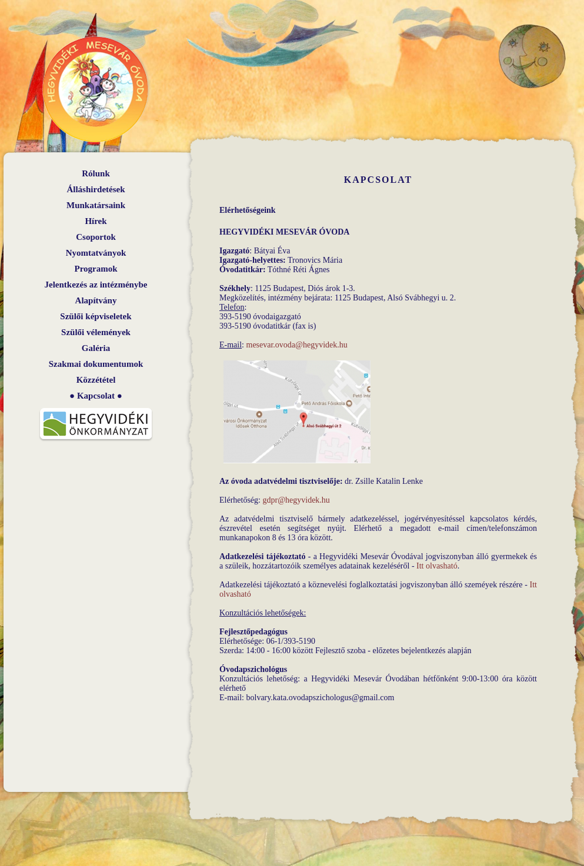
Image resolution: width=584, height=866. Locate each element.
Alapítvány (96, 300)
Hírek (95, 221)
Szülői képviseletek (95, 316)
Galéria (96, 348)
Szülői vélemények (96, 332)
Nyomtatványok (96, 253)
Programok (95, 268)
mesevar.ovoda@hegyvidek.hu (297, 344)
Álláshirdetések (95, 189)
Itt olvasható (437, 565)
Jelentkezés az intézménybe (96, 284)
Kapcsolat (96, 395)
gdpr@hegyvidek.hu (295, 500)
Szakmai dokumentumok (96, 364)
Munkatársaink (95, 205)
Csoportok (96, 237)
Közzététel (96, 379)
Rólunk (96, 173)
